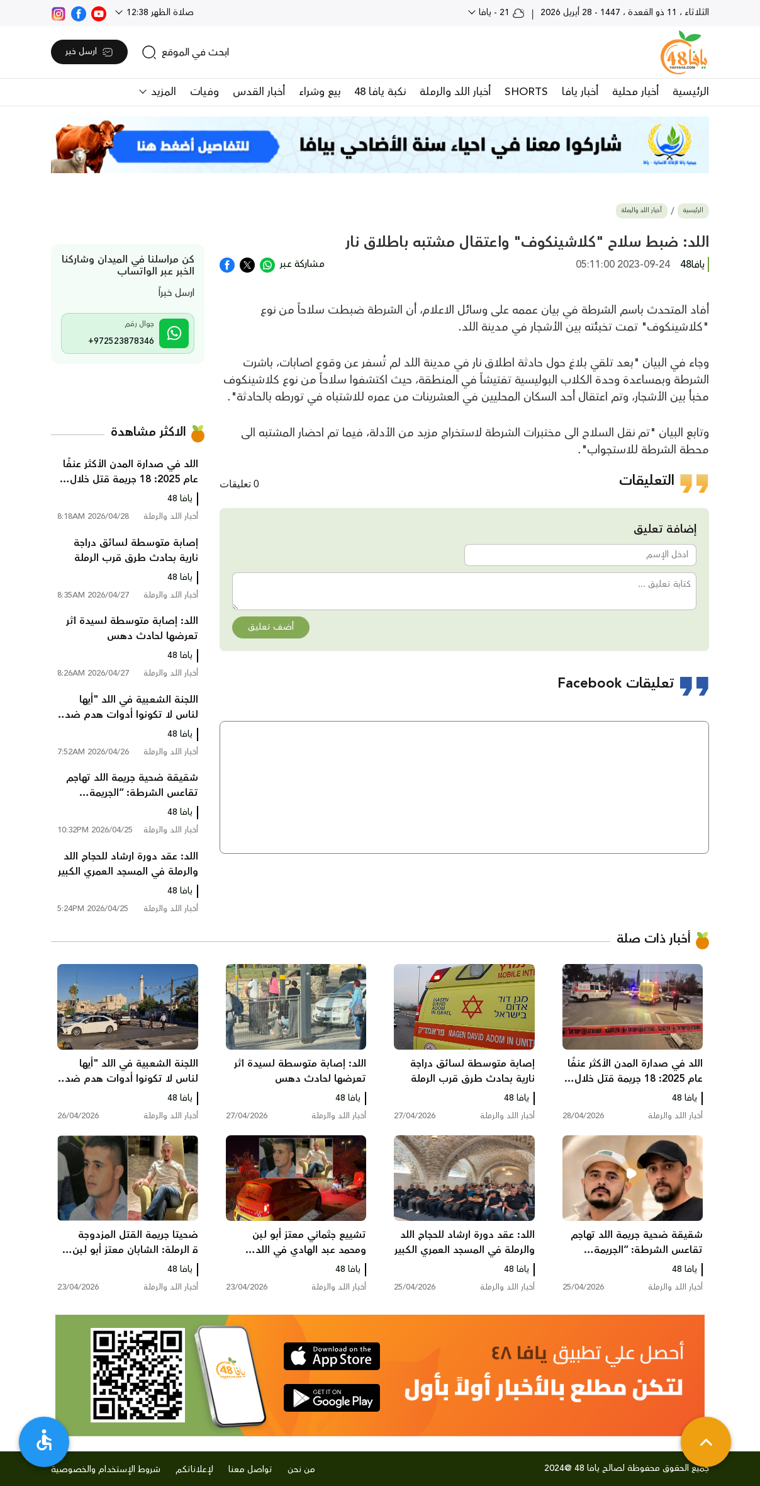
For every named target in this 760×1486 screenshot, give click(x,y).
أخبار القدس (259, 92)
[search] (185, 52)
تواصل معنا (250, 1470)
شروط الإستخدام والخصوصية (105, 1470)
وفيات (204, 92)
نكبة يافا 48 (380, 92)
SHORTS (526, 92)
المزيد (162, 92)
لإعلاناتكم (194, 1470)
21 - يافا (500, 13)
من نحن (301, 1470)
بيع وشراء (319, 92)
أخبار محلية (635, 92)
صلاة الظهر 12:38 (159, 13)
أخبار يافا (580, 92)
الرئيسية (691, 92)
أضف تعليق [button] (271, 627)
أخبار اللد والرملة (455, 92)
